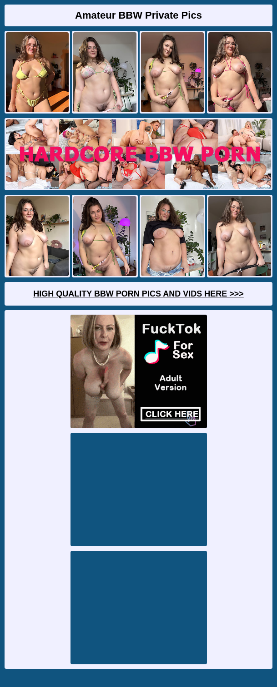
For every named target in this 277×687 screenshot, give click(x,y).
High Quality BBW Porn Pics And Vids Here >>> (138, 293)
